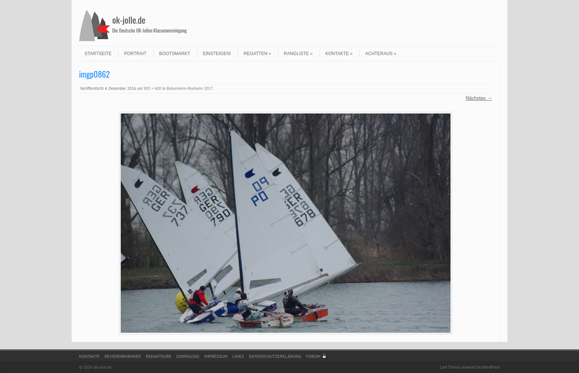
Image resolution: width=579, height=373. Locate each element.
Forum (313, 356)
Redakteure (159, 356)
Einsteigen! (217, 53)
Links (238, 356)
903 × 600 (152, 88)
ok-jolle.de (128, 19)
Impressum (215, 356)
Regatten (257, 53)
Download (188, 356)
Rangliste (298, 53)
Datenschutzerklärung (275, 356)
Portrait (135, 53)
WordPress (491, 367)
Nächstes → (479, 98)
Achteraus (380, 53)
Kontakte (339, 53)
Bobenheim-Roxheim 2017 (189, 88)
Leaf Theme (450, 367)
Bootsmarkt (174, 53)
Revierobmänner (123, 356)
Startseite (98, 53)
